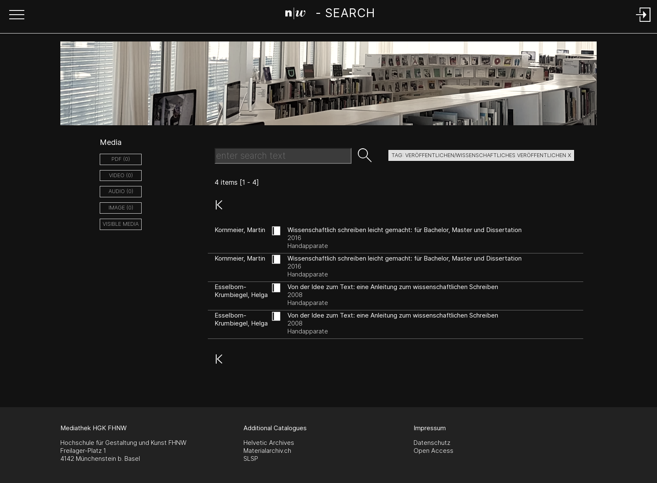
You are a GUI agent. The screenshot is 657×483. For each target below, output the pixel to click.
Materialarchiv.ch (267, 451)
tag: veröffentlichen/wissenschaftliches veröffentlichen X (481, 155)
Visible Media (121, 224)
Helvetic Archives (268, 443)
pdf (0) (120, 159)
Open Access (433, 451)
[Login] (644, 22)
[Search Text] (283, 156)
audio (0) (121, 191)
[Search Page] (330, 14)
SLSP (250, 458)
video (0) (121, 175)
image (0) (121, 207)
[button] (17, 15)
